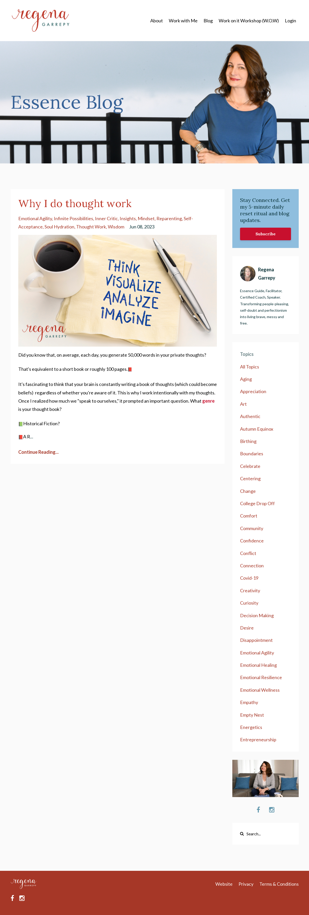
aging (246, 379)
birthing (248, 441)
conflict (248, 553)
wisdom (116, 226)
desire (247, 628)
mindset (146, 218)
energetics (251, 727)
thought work (91, 226)
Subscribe (265, 233)
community (251, 528)
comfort (248, 516)
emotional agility (35, 218)
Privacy (246, 884)
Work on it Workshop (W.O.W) (249, 20)
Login (290, 20)
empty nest (252, 715)
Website (224, 884)
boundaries (251, 453)
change (248, 491)
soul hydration (59, 226)
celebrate (250, 466)
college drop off (257, 503)
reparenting (169, 218)
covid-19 (249, 578)
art (243, 404)
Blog (208, 20)
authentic (250, 416)
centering (250, 478)
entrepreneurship (258, 739)
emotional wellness (260, 690)
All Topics (249, 366)
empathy (249, 702)
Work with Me (183, 20)
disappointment (256, 640)
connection (252, 565)
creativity (250, 590)
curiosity (249, 603)
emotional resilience (261, 677)
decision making (257, 615)
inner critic (106, 218)
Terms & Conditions (279, 884)
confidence (252, 540)
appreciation (253, 391)
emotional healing (258, 665)
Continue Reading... (38, 452)
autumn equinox (256, 429)
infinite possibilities (73, 218)
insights (128, 218)
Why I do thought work (74, 203)
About (156, 20)
